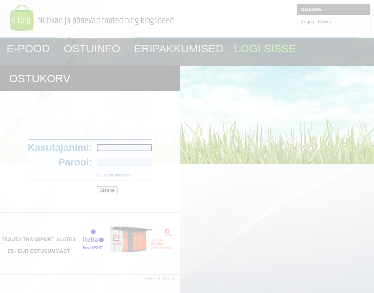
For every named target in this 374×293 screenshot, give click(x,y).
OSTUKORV (39, 78)
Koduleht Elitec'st (160, 278)
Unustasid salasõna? (114, 175)
